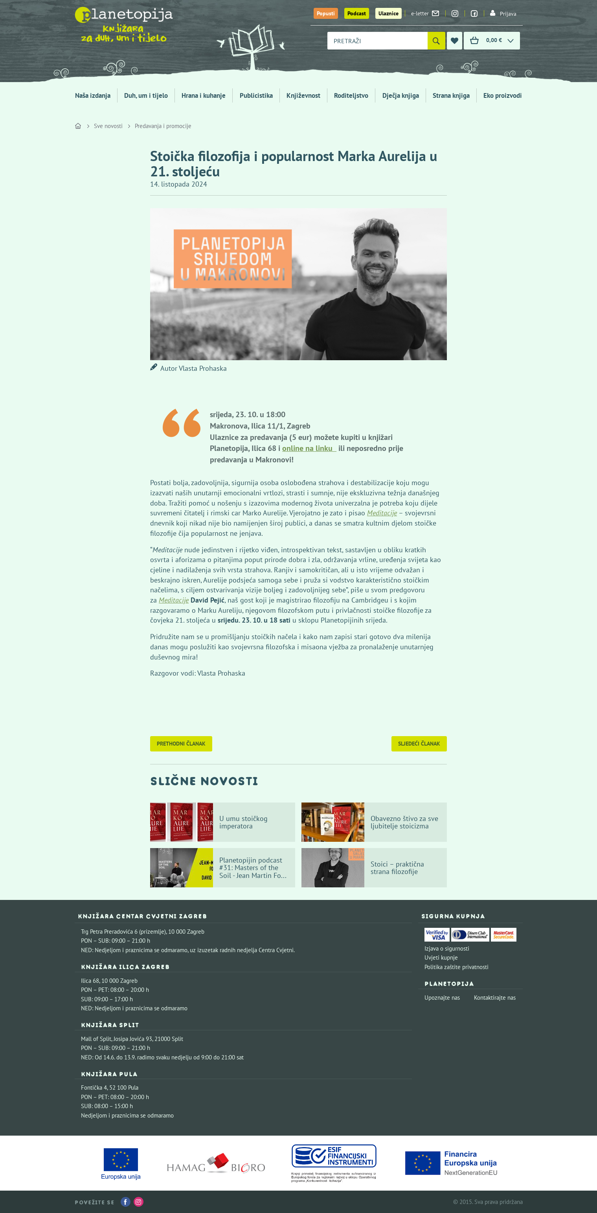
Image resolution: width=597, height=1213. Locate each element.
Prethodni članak (181, 743)
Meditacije (174, 600)
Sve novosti (108, 126)
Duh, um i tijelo (146, 95)
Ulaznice (388, 13)
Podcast (356, 13)
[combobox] (377, 40)
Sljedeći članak (419, 743)
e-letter (425, 13)
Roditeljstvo (351, 95)
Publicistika (256, 95)
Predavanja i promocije (163, 126)
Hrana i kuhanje (204, 95)
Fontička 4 (94, 1087)
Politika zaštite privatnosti (456, 967)
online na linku (309, 448)
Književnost (303, 95)
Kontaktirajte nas (495, 997)
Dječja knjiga (400, 95)
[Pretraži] (436, 40)
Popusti (326, 13)
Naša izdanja (92, 95)
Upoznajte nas (442, 997)
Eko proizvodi (502, 95)
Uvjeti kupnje (441, 957)
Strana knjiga (451, 95)
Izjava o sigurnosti (446, 948)
